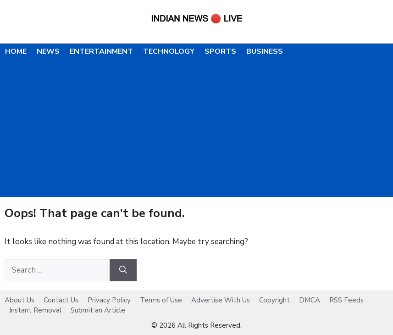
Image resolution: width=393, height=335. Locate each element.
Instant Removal (35, 310)
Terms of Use (161, 300)
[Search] (123, 270)
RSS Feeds (346, 300)
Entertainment (101, 51)
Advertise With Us (220, 300)
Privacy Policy (109, 300)
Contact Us (61, 300)
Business (264, 51)
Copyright (274, 300)
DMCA (309, 300)
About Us (19, 300)
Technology (168, 51)
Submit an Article (98, 310)
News (48, 51)
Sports (220, 51)
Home (16, 51)
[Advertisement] (196, 128)
